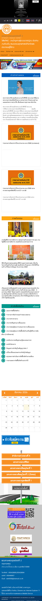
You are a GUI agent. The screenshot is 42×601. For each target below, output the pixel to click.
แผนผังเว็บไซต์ (6, 587)
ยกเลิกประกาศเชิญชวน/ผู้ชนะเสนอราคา (16, 340)
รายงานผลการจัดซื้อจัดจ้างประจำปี (14, 360)
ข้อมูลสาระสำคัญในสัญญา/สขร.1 (14, 348)
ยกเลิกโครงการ (8, 344)
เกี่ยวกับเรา (9, 51)
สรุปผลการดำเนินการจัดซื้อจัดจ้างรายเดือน (17, 356)
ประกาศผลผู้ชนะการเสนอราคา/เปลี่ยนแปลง (17, 327)
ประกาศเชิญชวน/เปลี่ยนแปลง (13, 323)
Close (35, 1)
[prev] (5, 393)
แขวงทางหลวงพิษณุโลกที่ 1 (21, 468)
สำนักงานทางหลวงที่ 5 (21, 456)
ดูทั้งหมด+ (36, 75)
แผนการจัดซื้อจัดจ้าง (10, 311)
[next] (37, 393)
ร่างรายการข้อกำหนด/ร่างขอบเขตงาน (15, 315)
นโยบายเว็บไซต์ (17, 587)
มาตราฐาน (26, 587)
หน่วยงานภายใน (19, 51)
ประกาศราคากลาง (9, 319)
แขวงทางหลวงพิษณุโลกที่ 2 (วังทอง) (21, 474)
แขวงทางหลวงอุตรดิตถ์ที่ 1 (21, 481)
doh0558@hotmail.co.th (14, 578)
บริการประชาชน (29, 51)
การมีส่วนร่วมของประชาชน (16, 55)
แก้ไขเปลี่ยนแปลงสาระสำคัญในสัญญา (16, 352)
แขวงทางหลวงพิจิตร (21, 462)
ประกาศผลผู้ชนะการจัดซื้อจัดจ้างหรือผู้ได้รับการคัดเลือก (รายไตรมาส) (19, 332)
